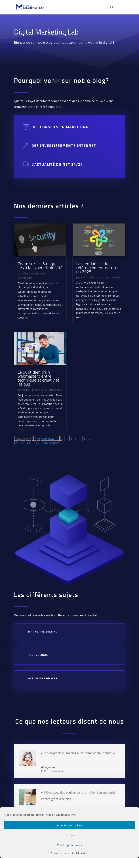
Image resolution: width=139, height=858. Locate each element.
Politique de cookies (60, 853)
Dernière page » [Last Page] (51, 443)
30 (22, 443)
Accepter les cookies (69, 825)
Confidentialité (79, 853)
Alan (25, 273)
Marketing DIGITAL (50, 631)
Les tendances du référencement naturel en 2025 (97, 267)
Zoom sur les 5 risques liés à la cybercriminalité (40, 265)
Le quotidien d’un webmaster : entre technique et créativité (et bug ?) (38, 378)
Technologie (25, 277)
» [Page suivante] (38, 443)
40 (28, 443)
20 (16, 443)
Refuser (69, 835)
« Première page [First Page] (44, 438)
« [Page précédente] (57, 438)
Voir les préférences (69, 845)
